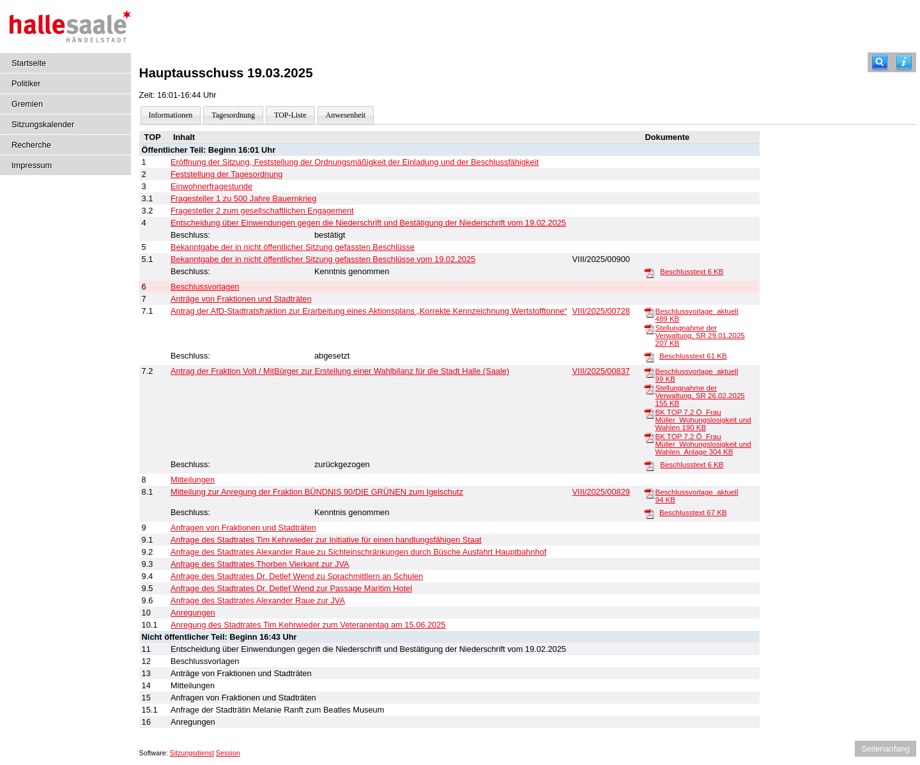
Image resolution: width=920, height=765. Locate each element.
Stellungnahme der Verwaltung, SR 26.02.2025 (700, 395)
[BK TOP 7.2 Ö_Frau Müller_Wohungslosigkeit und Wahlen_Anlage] (649, 437)
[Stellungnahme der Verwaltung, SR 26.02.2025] (649, 388)
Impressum (32, 165)
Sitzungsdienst (192, 753)
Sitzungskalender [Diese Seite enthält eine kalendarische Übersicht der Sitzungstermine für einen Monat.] (43, 124)
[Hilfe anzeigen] (904, 62)
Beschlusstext (691, 271)
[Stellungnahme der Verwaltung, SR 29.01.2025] (649, 328)
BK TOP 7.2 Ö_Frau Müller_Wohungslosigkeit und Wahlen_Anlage (703, 444)
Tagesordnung (233, 115)
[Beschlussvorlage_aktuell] (649, 312)
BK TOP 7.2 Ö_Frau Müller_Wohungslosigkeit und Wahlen (703, 419)
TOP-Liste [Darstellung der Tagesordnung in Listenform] (290, 115)
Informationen (171, 115)
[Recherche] (880, 62)
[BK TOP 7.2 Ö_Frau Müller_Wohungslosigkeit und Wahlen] (649, 413)
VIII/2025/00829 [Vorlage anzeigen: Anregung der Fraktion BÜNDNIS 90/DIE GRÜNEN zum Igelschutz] (601, 492)
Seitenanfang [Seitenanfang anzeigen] (885, 748)
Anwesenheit (346, 115)
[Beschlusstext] (649, 272)
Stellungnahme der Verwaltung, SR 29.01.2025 (700, 335)
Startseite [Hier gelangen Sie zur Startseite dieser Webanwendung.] (29, 63)
